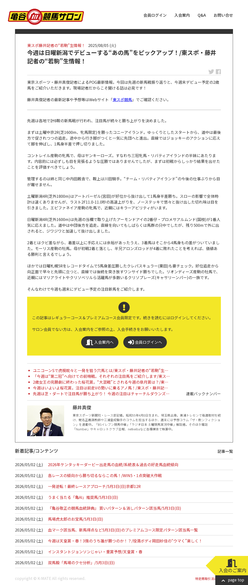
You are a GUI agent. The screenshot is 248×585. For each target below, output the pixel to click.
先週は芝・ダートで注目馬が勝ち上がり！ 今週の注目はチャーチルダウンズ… (101, 393)
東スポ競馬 (122, 99)
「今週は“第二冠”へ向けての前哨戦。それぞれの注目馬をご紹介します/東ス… (101, 376)
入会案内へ (100, 342)
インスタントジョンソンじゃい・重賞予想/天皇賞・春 (95, 552)
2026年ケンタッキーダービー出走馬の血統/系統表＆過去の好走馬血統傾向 (113, 464)
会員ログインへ (145, 342)
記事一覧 (225, 451)
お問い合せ (223, 15)
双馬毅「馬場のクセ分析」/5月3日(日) (81, 562)
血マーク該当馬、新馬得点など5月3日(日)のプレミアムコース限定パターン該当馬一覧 (123, 530)
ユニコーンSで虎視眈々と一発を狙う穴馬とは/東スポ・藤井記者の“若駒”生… (100, 370)
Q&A (202, 15)
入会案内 (182, 15)
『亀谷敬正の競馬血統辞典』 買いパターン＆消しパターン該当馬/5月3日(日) (114, 508)
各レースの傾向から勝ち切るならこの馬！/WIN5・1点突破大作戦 (105, 475)
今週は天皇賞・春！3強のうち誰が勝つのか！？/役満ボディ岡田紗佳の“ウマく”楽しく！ (125, 541)
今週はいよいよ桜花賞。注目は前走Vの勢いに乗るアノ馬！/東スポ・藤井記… (100, 388)
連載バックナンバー (203, 393)
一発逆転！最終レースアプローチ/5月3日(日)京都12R (94, 486)
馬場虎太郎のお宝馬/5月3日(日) (75, 519)
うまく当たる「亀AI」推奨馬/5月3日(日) (83, 497)
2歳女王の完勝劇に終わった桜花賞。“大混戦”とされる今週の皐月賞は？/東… (100, 382)
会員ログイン (155, 15)
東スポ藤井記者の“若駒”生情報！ (56, 45)
